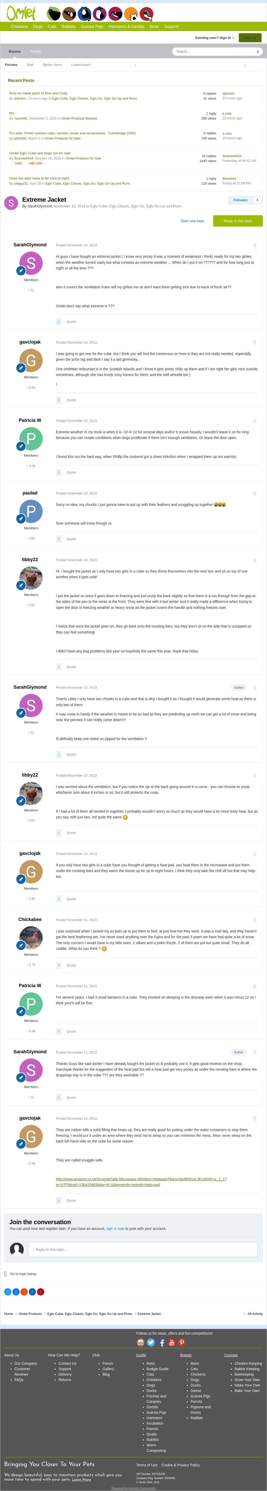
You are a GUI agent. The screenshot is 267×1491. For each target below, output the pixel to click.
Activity (35, 51)
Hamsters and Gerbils (131, 13)
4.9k (31, 466)
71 (31, 290)
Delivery (65, 1374)
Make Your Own (247, 1385)
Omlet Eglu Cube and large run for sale (40, 153)
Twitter (151, 1342)
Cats (84, 13)
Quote (71, 322)
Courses (231, 1355)
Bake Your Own (247, 1391)
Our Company (25, 1363)
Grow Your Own (247, 1380)
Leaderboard (81, 65)
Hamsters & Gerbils (127, 26)
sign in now (115, 1229)
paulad (30, 493)
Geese (196, 1391)
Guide (141, 1355)
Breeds (186, 1355)
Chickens (54, 13)
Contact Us (67, 1363)
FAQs (19, 1380)
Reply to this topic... (50, 1250)
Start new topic (193, 221)
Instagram (140, 1342)
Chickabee (30, 919)
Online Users (52, 65)
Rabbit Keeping (247, 1369)
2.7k (31, 965)
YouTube (171, 1342)
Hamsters (154, 1418)
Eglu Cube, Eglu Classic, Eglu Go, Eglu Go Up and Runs (94, 98)
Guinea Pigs (115, 13)
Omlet (24, 13)
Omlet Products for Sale (62, 138)
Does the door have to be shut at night (39, 178)
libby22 (30, 559)
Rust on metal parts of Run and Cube (38, 93)
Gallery (108, 1369)
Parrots (152, 1429)
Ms (11, 113)
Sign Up (250, 38)
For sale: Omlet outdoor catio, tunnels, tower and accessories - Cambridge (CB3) (72, 133)
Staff (30, 65)
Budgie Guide (158, 1369)
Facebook (161, 1342)
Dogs (69, 13)
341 (31, 605)
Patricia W (30, 420)
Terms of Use (147, 1465)
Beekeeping (244, 1374)
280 (31, 538)
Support (171, 26)
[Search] (200, 51)
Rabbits (100, 13)
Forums (11, 65)
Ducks (152, 1391)
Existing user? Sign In (214, 38)
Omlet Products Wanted (79, 118)
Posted (76, 245)
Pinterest (182, 1342)
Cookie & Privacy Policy (180, 1465)
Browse (15, 54)
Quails (152, 1434)
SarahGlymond (30, 244)
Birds (146, 14)
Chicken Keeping (248, 1363)
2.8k (31, 387)
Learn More (81, 1480)
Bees (151, 1363)
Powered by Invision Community (133, 1488)
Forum (107, 1363)
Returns (64, 1380)
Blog (106, 1374)
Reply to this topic (238, 221)
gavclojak (30, 342)
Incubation (155, 1423)
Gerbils (152, 1407)
